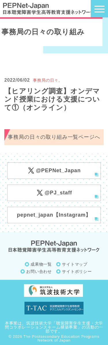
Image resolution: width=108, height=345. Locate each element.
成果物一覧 (41, 264)
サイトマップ (75, 264)
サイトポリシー (77, 271)
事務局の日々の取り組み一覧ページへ (54, 137)
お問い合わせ (39, 271)
